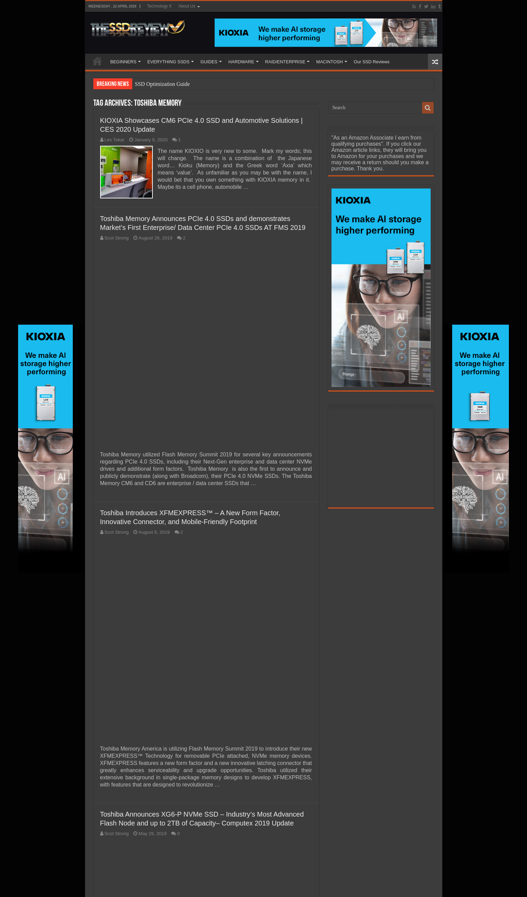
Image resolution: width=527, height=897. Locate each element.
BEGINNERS (123, 61)
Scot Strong (117, 237)
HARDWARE (241, 61)
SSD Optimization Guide (162, 84)
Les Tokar (115, 139)
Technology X (159, 6)
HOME (97, 61)
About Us (186, 6)
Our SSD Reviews (372, 61)
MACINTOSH (329, 61)
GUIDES (208, 61)
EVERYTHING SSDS (168, 61)
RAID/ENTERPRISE (285, 61)
